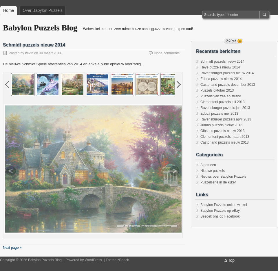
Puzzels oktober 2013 (217, 90)
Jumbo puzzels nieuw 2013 (221, 125)
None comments (167, 53)
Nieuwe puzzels (212, 171)
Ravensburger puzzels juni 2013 (225, 108)
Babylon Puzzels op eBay (220, 211)
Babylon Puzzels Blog (40, 27)
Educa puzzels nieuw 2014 (221, 79)
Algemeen (208, 165)
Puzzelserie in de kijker (218, 182)
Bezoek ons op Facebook (219, 216)
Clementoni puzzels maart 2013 (224, 137)
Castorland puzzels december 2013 (227, 85)
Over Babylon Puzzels (43, 10)
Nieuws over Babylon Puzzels (223, 177)
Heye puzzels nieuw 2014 (220, 67)
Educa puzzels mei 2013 (219, 114)
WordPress (93, 260)
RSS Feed (233, 41)
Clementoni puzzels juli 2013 (222, 102)
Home (8, 10)
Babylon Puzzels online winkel (223, 205)
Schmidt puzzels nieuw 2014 (34, 44)
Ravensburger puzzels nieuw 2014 (227, 73)
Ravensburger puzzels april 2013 (225, 119)
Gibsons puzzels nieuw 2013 (222, 131)
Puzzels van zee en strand (220, 96)
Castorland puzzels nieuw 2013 (224, 142)
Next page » (12, 248)
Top (231, 260)
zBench (123, 260)
